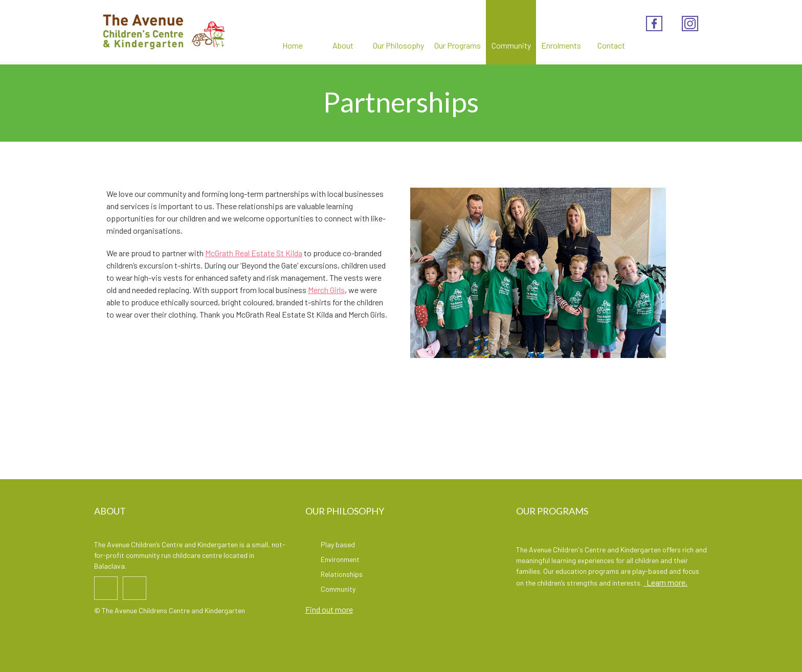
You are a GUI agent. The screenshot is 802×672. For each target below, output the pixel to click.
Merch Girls (326, 290)
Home (292, 32)
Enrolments (561, 32)
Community (511, 32)
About (342, 32)
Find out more (329, 609)
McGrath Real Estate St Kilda (253, 253)
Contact (611, 32)
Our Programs (457, 32)
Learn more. (665, 582)
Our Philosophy (398, 32)
